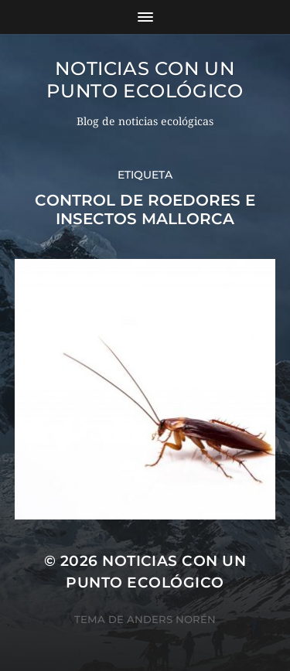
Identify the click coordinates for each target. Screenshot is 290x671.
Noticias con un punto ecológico (144, 79)
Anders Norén (171, 619)
